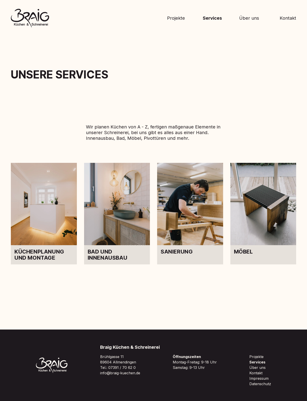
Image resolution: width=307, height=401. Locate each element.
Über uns (249, 18)
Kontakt (288, 18)
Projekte (176, 18)
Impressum (259, 378)
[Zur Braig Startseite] (30, 18)
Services (212, 18)
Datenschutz (260, 384)
